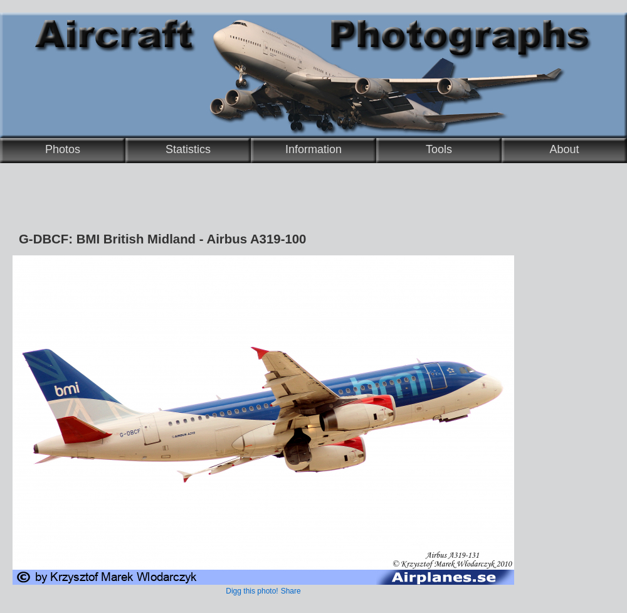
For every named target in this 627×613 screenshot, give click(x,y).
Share (291, 591)
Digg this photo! (252, 591)
